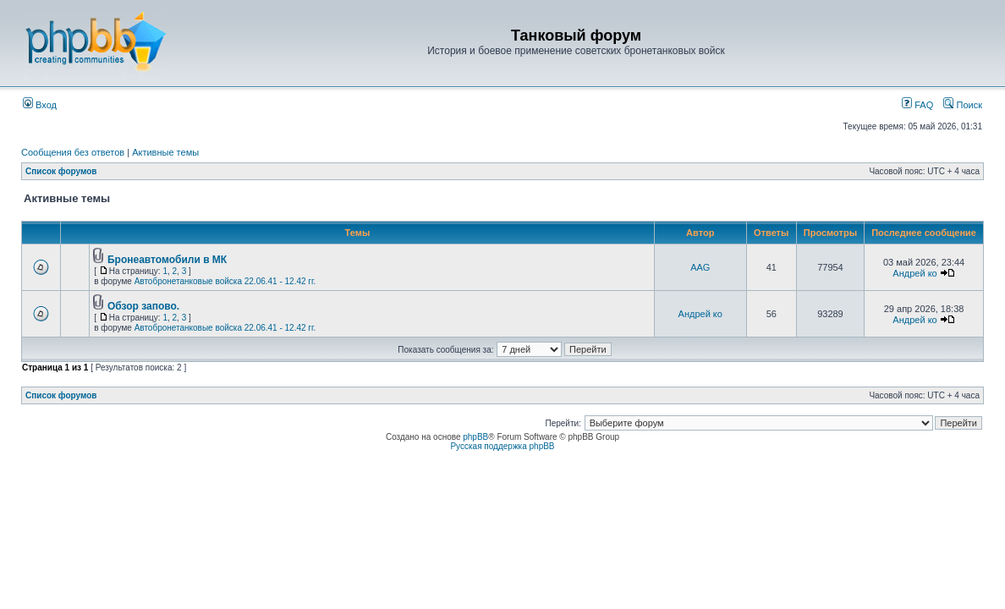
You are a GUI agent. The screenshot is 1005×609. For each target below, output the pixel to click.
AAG (700, 267)
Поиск (962, 105)
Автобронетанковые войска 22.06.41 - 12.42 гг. (225, 281)
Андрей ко (914, 273)
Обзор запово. (143, 306)
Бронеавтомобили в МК (167, 260)
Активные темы (165, 152)
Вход (40, 105)
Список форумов (61, 171)
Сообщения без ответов (72, 152)
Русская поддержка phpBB (502, 446)
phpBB (475, 437)
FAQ (917, 105)
